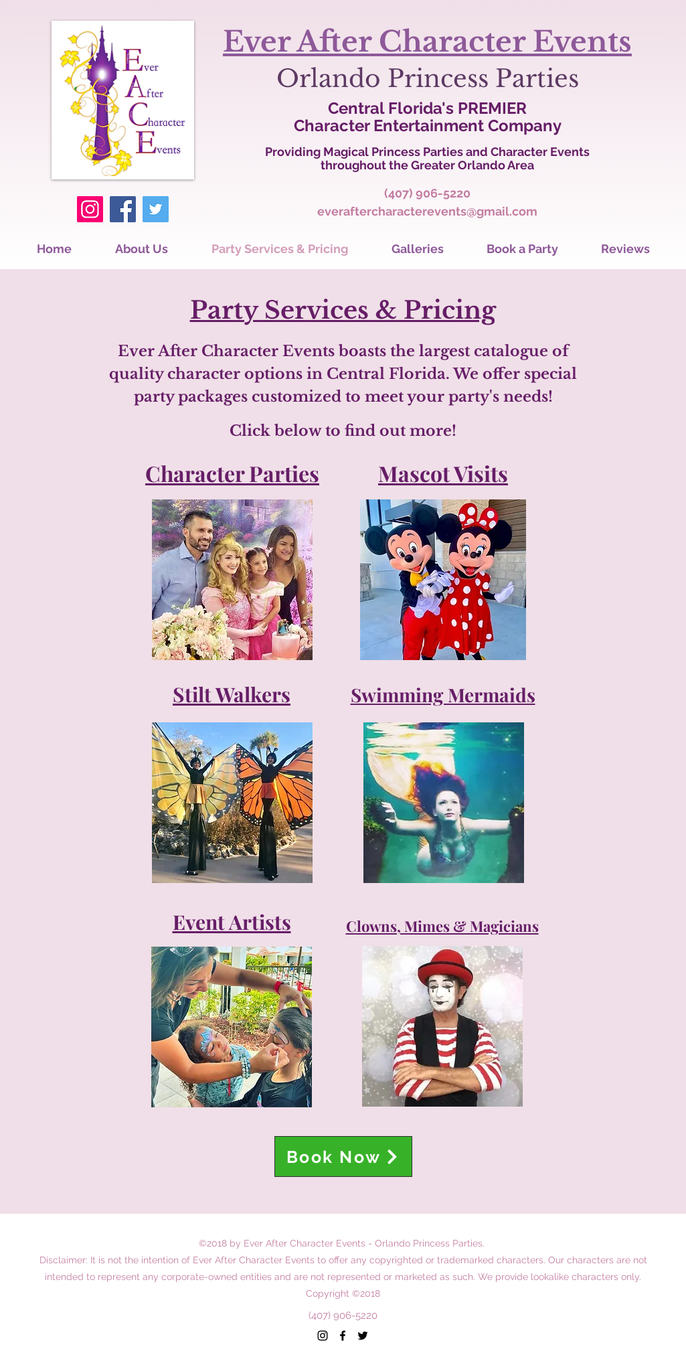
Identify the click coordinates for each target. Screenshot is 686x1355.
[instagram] (322, 1335)
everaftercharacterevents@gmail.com (427, 211)
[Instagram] (90, 209)
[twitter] (362, 1335)
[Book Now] (343, 1156)
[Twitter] (156, 209)
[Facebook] (123, 209)
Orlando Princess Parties (427, 79)
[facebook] (342, 1335)
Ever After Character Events (427, 41)
